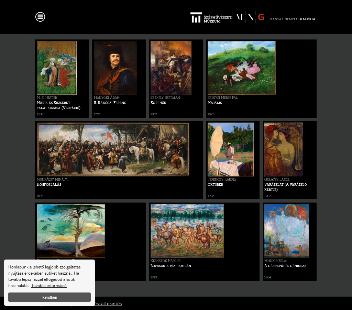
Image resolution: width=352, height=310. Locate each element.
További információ (49, 285)
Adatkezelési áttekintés (97, 303)
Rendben (49, 297)
